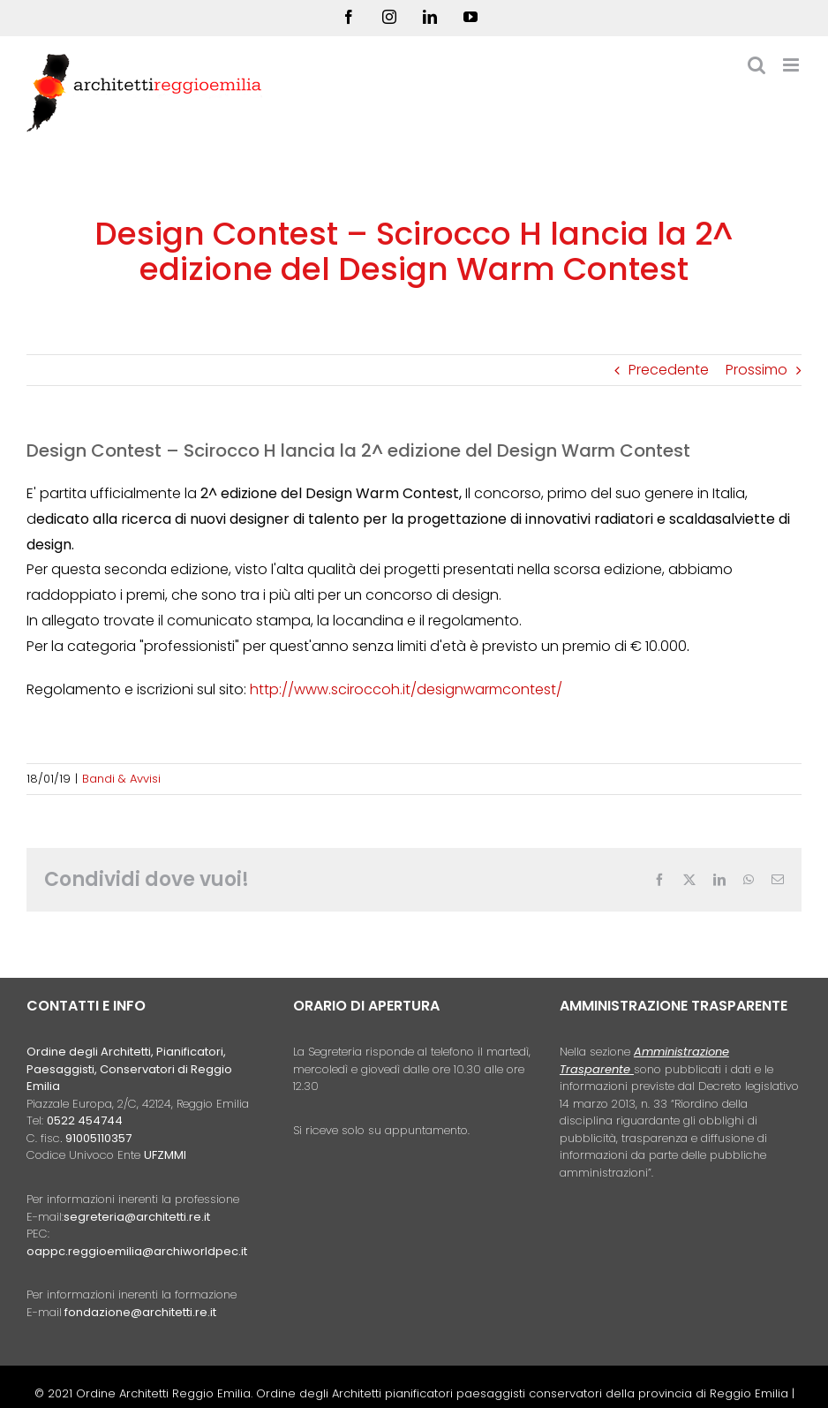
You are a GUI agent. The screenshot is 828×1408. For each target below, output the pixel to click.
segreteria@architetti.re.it (137, 1216)
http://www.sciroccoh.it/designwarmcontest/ (406, 689)
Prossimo (756, 370)
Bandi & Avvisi (121, 778)
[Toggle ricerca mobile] (756, 65)
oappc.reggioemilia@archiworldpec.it (136, 1251)
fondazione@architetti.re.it (140, 1312)
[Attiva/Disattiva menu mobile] (792, 65)
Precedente (669, 370)
